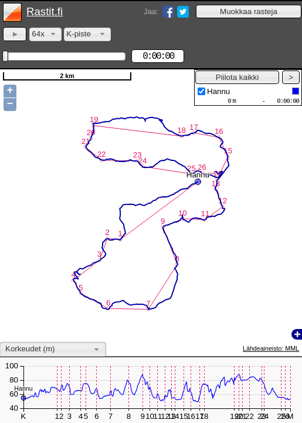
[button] (248, 11)
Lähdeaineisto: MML (271, 348)
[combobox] (45, 34)
